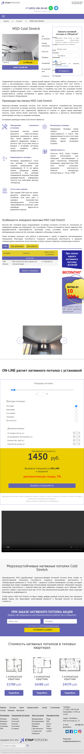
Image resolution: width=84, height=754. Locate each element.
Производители (52, 715)
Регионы (11, 710)
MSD (48, 721)
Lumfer (48, 731)
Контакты (20, 710)
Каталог (12, 707)
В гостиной (15, 726)
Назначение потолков (20, 715)
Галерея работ (33, 707)
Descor (48, 724)
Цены (21, 707)
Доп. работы (32, 246)
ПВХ (5, 246)
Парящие (35, 726)
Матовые (3, 719)
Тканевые (3, 724)
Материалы (4, 715)
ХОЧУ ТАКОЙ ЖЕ (20, 67)
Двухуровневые (17, 246)
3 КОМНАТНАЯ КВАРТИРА (70, 678)
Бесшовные (36, 724)
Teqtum (49, 728)
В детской (15, 721)
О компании (55, 707)
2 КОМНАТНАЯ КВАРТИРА (42, 678)
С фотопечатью (37, 728)
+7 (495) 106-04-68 (36, 8)
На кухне (15, 724)
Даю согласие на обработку (67, 65)
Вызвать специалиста (42, 485)
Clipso (48, 726)
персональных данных (52, 626)
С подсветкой (37, 731)
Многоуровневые (38, 721)
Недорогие (36, 733)
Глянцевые (3, 721)
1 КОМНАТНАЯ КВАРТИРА (14, 678)
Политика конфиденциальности (71, 740)
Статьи (3, 710)
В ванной (15, 719)
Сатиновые (4, 726)
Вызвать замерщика (30, 270)
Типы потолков (38, 715)
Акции (44, 707)
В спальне (15, 728)
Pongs (48, 719)
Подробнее (14, 692)
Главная (3, 707)
